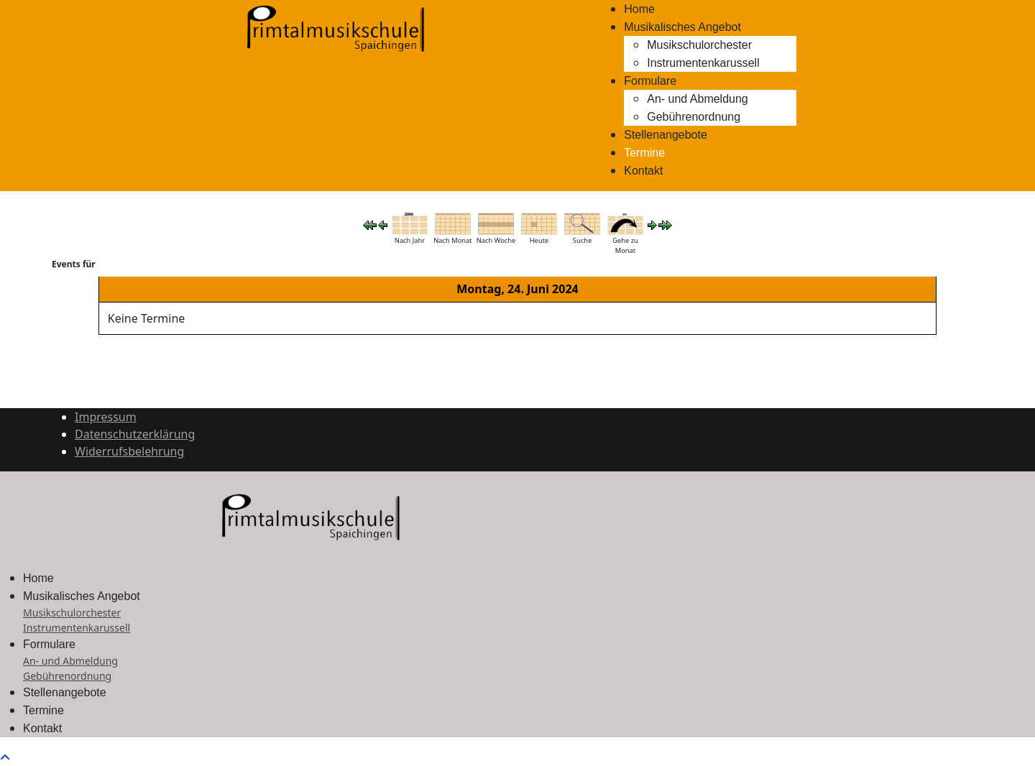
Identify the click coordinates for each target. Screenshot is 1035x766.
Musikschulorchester (699, 45)
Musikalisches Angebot (682, 27)
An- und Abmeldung (697, 99)
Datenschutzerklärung (135, 434)
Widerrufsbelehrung (129, 451)
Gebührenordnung (693, 117)
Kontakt (643, 171)
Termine (644, 153)
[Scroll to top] (5, 757)
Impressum (106, 417)
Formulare (650, 81)
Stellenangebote (665, 135)
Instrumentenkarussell (703, 63)
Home (639, 9)
